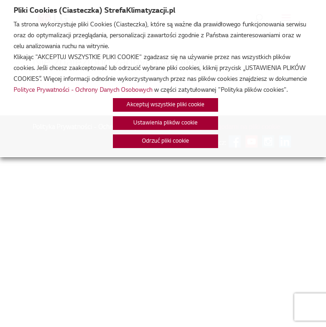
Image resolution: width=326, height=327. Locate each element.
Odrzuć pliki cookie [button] (165, 141)
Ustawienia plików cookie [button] (165, 123)
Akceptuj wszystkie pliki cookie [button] (165, 105)
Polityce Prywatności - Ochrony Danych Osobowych (83, 90)
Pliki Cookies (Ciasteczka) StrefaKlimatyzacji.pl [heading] (94, 11)
